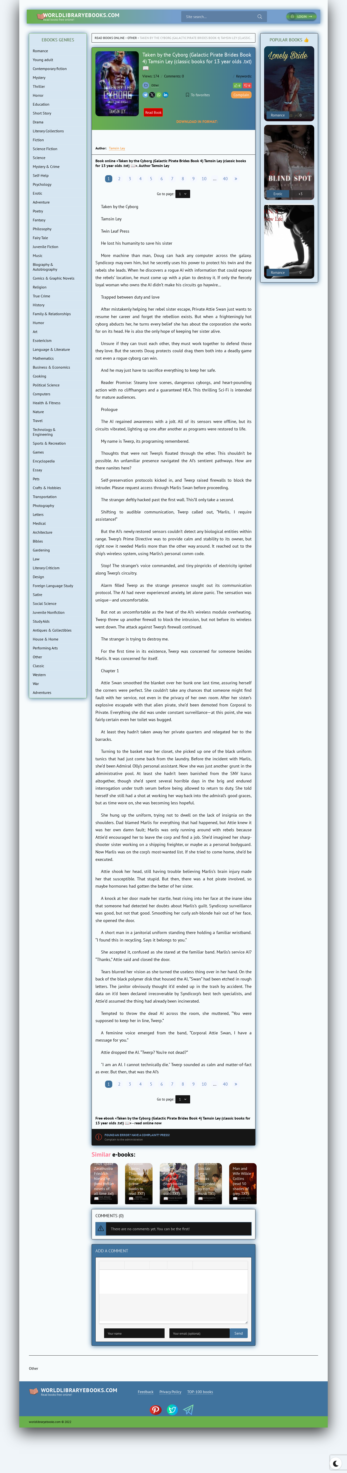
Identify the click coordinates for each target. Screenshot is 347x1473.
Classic (38, 665)
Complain (241, 94)
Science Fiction (45, 148)
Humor (38, 322)
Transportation (45, 496)
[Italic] (111, 1267)
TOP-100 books (201, 1393)
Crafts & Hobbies (47, 487)
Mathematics (43, 358)
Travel (38, 420)
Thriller (39, 86)
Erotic (37, 193)
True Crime (41, 296)
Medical (39, 523)
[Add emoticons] (172, 1267)
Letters (38, 514)
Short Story (42, 113)
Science (39, 157)
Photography (43, 505)
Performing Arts (45, 648)
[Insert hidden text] (213, 1267)
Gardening (41, 550)
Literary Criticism (46, 567)
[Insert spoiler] (205, 1267)
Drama (38, 122)
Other (132, 38)
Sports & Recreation (49, 443)
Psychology (42, 184)
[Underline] (119, 1267)
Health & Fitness (46, 402)
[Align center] (137, 1267)
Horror (38, 95)
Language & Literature (51, 349)
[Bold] (104, 1267)
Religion (40, 287)
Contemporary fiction (50, 68)
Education (41, 104)
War (36, 683)
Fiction (38, 139)
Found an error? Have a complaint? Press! (137, 1135)
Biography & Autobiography (45, 267)
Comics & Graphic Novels (53, 278)
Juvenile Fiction (45, 246)
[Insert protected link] (187, 1267)
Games (38, 452)
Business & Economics (51, 367)
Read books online (110, 38)
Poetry (38, 211)
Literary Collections (48, 130)
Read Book (155, 112)
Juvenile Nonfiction (49, 612)
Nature (38, 411)
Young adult (43, 59)
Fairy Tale (40, 237)
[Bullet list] (154, 1267)
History (38, 304)
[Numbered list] (162, 1267)
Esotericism (42, 340)
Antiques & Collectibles (52, 630)
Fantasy (39, 220)
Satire (37, 594)
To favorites (198, 94)
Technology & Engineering (44, 432)
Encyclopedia (44, 461)
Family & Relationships (52, 313)
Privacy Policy (170, 1393)
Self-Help (41, 175)
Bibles (38, 541)
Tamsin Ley (117, 148)
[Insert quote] (197, 1267)
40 (225, 178)
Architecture (42, 532)
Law (36, 559)
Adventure (41, 202)
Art (35, 331)
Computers (41, 393)
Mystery (39, 77)
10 (204, 178)
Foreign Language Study (53, 585)
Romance (40, 50)
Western (39, 674)
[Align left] (129, 1267)
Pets (36, 478)
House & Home (45, 639)
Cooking (39, 376)
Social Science (44, 603)
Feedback (144, 1393)
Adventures (42, 692)
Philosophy (42, 228)
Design (38, 576)
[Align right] (144, 1267)
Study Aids (41, 621)
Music (37, 255)
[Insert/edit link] (180, 1267)
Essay (37, 470)
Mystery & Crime (46, 166)
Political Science (46, 385)
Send (108, 1335)
